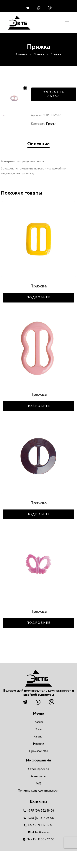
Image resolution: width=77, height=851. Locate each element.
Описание (38, 143)
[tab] (38, 143)
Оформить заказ (54, 94)
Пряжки (39, 54)
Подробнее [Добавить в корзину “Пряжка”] (39, 297)
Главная (21, 54)
